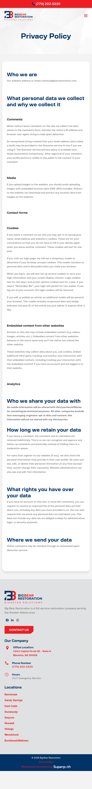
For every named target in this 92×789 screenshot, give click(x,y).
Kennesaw (11, 694)
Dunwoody (11, 711)
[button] (85, 15)
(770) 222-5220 (22, 666)
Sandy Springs (13, 700)
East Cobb (11, 706)
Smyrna (9, 717)
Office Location (23, 647)
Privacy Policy (46, 762)
